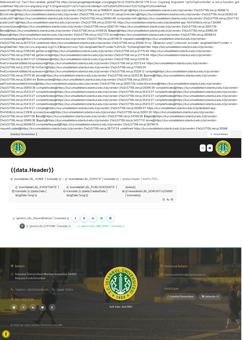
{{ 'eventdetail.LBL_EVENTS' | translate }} (92, 179)
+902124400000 (37, 290)
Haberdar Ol (210, 297)
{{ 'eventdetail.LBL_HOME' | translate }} (36, 179)
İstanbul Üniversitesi (180, 297)
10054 (69, 290)
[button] (6, 334)
